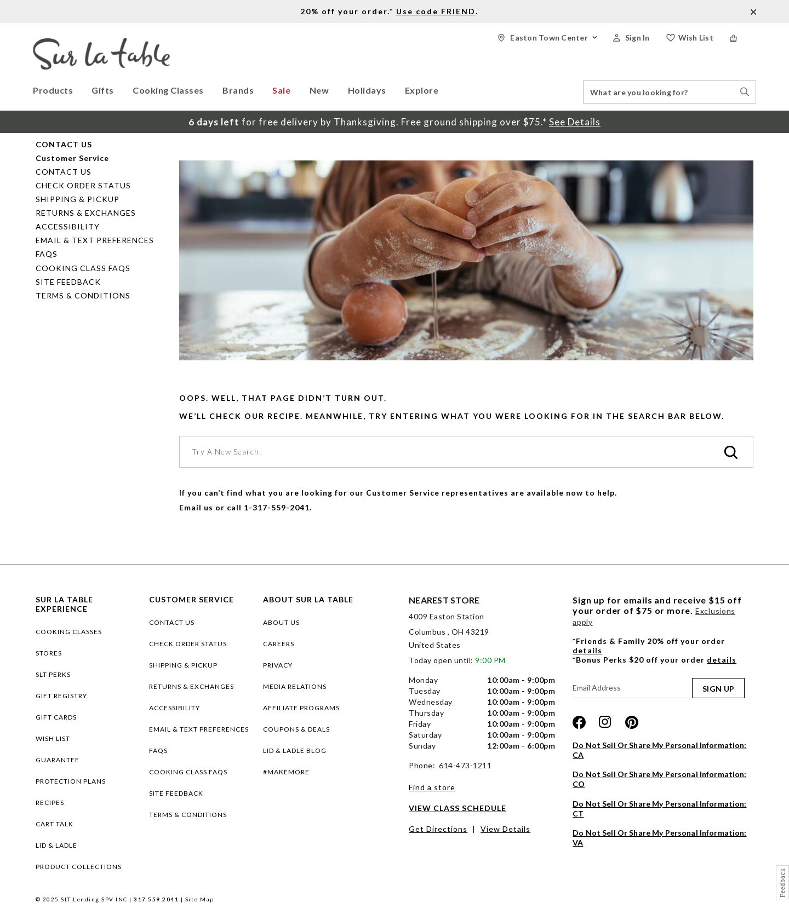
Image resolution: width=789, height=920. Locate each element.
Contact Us (64, 171)
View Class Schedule (457, 808)
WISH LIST (53, 738)
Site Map (199, 899)
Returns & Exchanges (86, 212)
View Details (505, 828)
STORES (49, 653)
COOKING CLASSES (69, 632)
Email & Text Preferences (95, 240)
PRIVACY (278, 665)
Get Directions (438, 828)
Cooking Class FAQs (83, 268)
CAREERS (278, 644)
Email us (196, 507)
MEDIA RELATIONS (295, 686)
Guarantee (57, 760)
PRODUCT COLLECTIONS (79, 867)
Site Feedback (68, 281)
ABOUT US (281, 622)
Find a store (432, 787)
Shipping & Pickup (77, 199)
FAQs (47, 253)
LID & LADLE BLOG (295, 750)
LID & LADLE (56, 845)
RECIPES (50, 802)
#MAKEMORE (286, 772)
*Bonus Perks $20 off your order (654, 659)
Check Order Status (83, 185)
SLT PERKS (53, 674)
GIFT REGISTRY (61, 696)
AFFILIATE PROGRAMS (301, 708)
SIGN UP (718, 688)
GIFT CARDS (56, 717)
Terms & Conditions (83, 295)
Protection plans (71, 781)
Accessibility (68, 226)
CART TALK (54, 824)
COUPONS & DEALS (296, 729)
